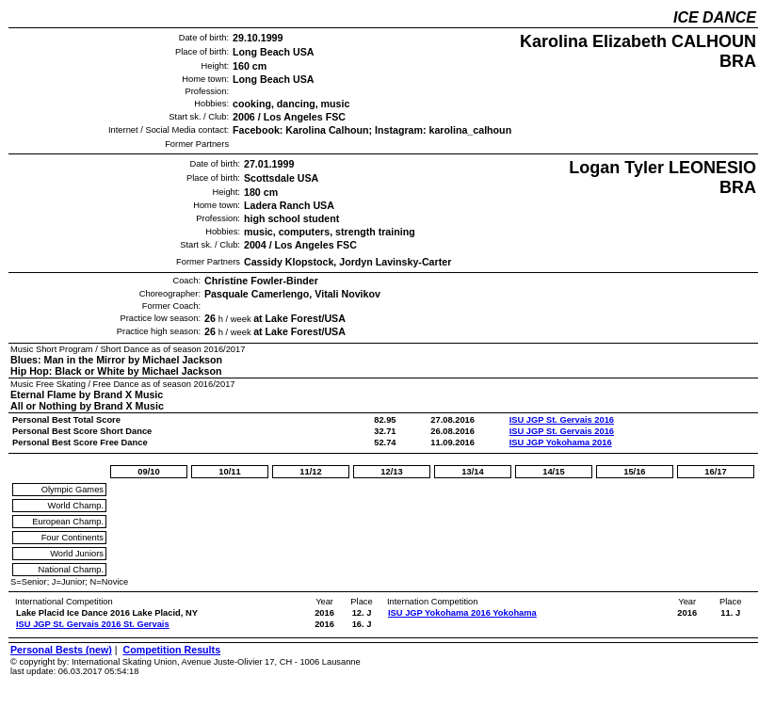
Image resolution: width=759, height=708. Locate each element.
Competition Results (171, 649)
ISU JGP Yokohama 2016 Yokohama (462, 613)
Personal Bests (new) (61, 649)
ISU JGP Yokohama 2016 (560, 442)
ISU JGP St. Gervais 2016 (561, 420)
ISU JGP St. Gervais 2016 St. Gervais (93, 624)
